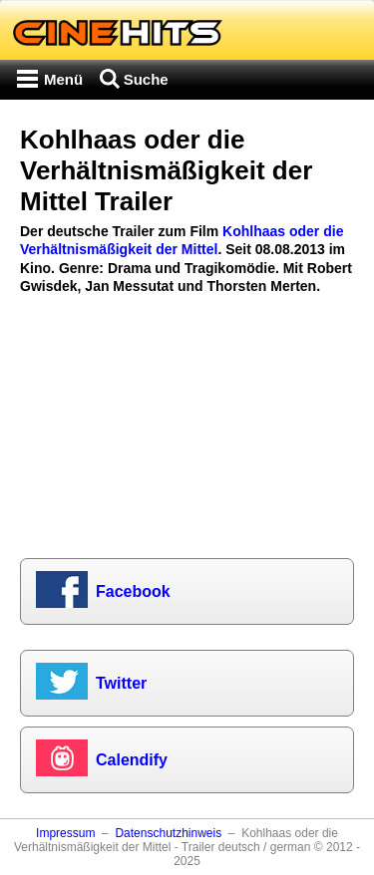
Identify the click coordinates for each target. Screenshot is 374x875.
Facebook (133, 591)
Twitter (121, 683)
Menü (63, 79)
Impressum (65, 833)
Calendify (132, 759)
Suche (146, 79)
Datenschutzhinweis (168, 833)
